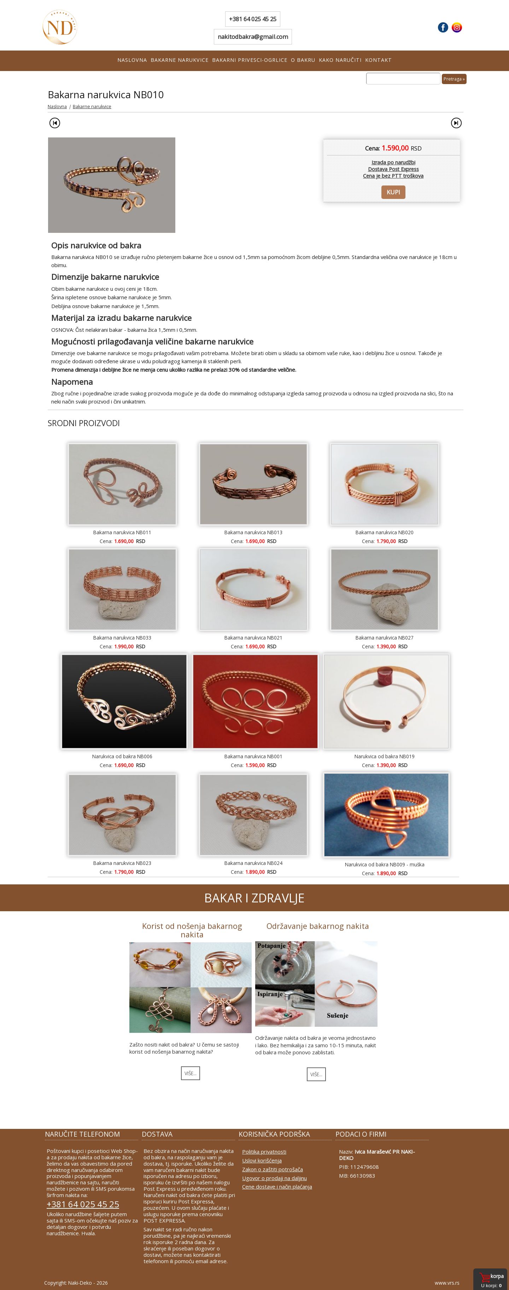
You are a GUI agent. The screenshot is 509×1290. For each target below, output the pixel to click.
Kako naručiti (340, 60)
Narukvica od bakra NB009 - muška (385, 864)
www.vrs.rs (447, 1282)
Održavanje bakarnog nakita (318, 926)
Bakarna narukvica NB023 (122, 863)
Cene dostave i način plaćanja (277, 1186)
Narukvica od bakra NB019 (385, 756)
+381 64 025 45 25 (252, 19)
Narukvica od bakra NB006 (122, 756)
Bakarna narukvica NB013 (253, 532)
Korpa (497, 1276)
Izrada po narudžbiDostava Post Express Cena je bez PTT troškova (393, 169)
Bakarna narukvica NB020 (385, 532)
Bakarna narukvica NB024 (253, 863)
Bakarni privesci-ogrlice (249, 60)
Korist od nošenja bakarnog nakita (192, 930)
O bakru (303, 60)
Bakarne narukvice (180, 60)
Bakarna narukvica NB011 (122, 532)
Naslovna (132, 60)
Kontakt (378, 60)
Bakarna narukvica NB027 (385, 637)
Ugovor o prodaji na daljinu (274, 1178)
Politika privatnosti (264, 1151)
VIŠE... (191, 1073)
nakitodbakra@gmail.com (253, 37)
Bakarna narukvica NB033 (122, 637)
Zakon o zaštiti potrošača (272, 1169)
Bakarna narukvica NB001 (253, 756)
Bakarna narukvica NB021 (253, 637)
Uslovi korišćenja (262, 1160)
